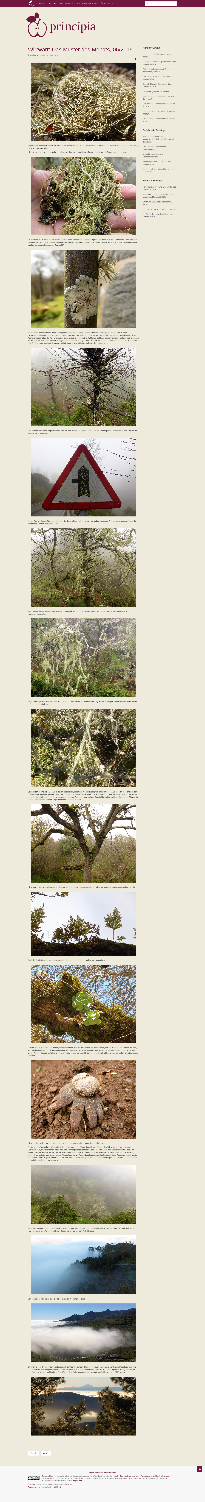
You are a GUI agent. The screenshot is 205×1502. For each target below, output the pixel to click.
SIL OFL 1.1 (56, 1487)
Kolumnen (66, 3)
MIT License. (67, 1484)
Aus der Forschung (87, 3)
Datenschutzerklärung (107, 1472)
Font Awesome (33, 1487)
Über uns (107, 3)
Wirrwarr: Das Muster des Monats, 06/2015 (80, 49)
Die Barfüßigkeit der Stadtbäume (156, 91)
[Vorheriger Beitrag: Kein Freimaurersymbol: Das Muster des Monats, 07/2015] (33, 1453)
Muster (52, 3)
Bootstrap (31, 1484)
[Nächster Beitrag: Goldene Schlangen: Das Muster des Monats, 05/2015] (45, 1453)
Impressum (93, 1472)
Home (42, 3)
